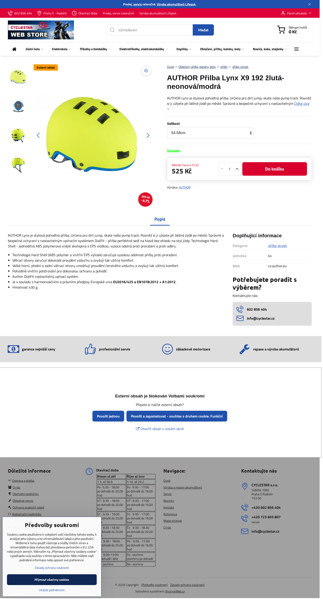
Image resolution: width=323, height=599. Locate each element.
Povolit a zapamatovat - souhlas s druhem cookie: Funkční (177, 416)
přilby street (277, 245)
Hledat (203, 30)
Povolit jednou (108, 416)
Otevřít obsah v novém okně (160, 428)
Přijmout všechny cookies (51, 591)
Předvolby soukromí (154, 584)
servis (137, 4)
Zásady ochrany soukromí (187, 584)
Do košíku (274, 168)
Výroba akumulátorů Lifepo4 (176, 4)
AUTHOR (184, 187)
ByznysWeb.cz (175, 591)
